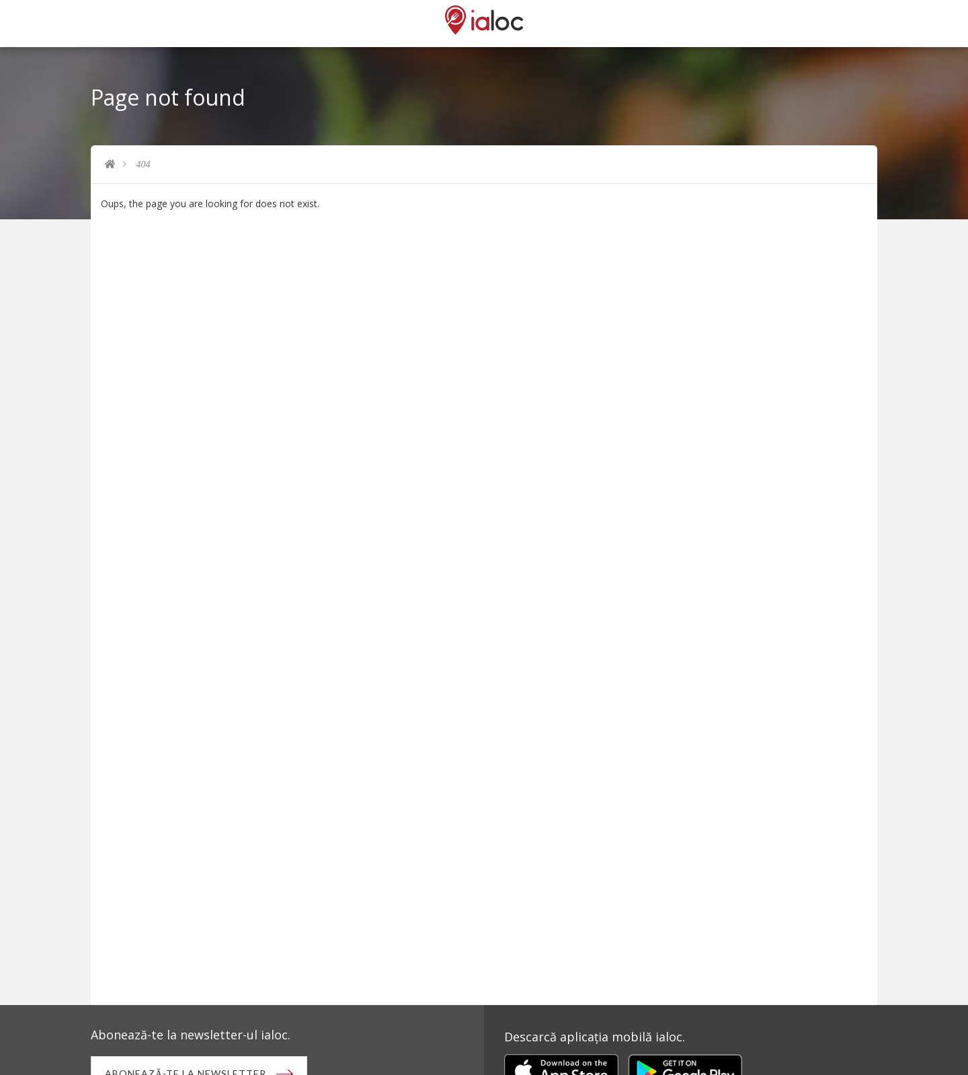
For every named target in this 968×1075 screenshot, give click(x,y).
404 (143, 164)
